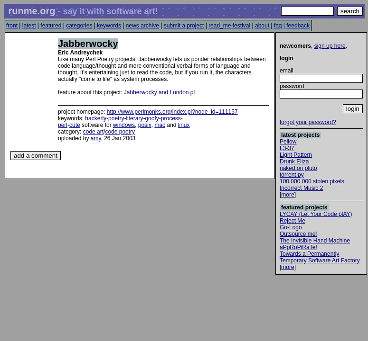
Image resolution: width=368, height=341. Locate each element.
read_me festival (229, 25)
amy (96, 138)
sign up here (330, 46)
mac (159, 125)
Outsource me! (298, 234)
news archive (142, 25)
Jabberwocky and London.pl (159, 92)
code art (93, 131)
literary (134, 118)
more (287, 194)
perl (62, 125)
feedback (298, 25)
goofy (152, 118)
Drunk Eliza (294, 161)
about (262, 25)
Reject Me (292, 220)
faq (278, 25)
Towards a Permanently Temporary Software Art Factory (320, 257)
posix (144, 125)
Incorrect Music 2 (301, 188)
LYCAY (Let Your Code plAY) (316, 214)
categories (79, 25)
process (171, 118)
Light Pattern (296, 155)
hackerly (95, 118)
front (12, 25)
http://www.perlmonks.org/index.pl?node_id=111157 (172, 111)
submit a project (184, 25)
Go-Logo (291, 227)
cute (74, 125)
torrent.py (292, 174)
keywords (109, 25)
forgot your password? (308, 122)
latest (29, 25)
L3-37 (287, 148)
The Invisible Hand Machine (315, 240)
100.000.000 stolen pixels (312, 181)
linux (184, 125)
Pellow (288, 141)
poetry (116, 118)
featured (50, 25)
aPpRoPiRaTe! (298, 247)
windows (124, 125)
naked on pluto (298, 168)
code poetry (120, 131)
